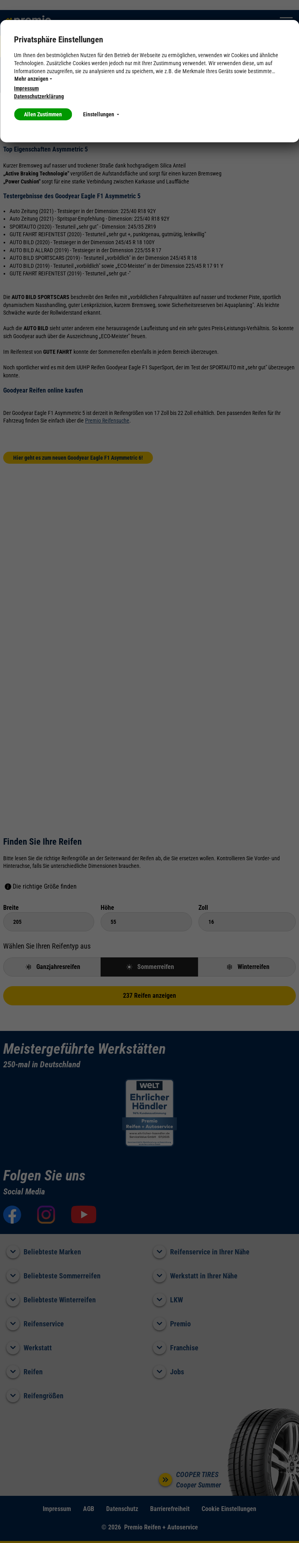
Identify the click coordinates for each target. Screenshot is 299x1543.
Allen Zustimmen (43, 114)
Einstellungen (101, 114)
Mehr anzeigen (33, 79)
